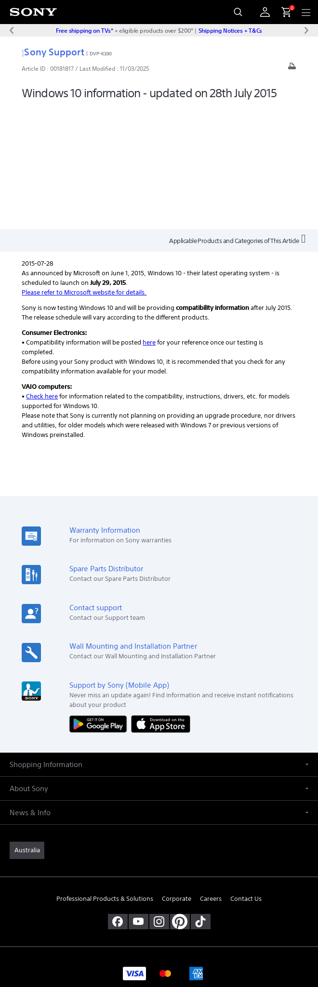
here (149, 221)
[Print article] (292, 69)
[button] (159, 642)
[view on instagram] (159, 800)
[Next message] (306, 30)
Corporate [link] (176, 777)
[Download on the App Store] (160, 602)
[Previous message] (11, 30)
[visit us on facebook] (118, 800)
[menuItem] (282, 12)
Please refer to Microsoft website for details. (84, 171)
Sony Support (53, 51)
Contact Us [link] (246, 777)
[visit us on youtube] (138, 800)
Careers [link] (211, 777)
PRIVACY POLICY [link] (159, 918)
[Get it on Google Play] (100, 602)
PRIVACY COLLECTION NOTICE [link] (159, 931)
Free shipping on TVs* (84, 30)
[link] (27, 728)
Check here (42, 274)
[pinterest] (180, 800)
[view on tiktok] (201, 800)
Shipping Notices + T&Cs (230, 30)
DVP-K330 (101, 53)
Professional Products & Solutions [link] (104, 777)
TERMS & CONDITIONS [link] (159, 906)
